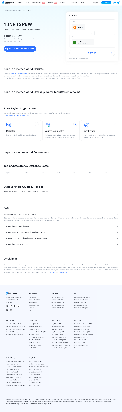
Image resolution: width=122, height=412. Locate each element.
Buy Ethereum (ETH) (57, 326)
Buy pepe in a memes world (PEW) (20, 49)
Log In (95, 3)
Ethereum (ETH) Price (35, 326)
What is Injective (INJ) (35, 372)
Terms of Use (50, 272)
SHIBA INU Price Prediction (14, 366)
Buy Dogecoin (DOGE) (57, 332)
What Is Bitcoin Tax (34, 374)
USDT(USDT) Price (34, 329)
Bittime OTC (32, 297)
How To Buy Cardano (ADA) (59, 348)
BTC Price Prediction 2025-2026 (15, 326)
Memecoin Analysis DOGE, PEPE (15, 361)
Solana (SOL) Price (34, 334)
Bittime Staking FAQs (80, 305)
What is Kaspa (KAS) (35, 382)
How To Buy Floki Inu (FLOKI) (60, 342)
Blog (82, 3)
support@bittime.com (14, 297)
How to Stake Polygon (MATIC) (83, 334)
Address (10, 302)
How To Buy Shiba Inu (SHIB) (60, 337)
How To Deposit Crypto (81, 308)
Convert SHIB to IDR (57, 302)
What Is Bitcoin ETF (80, 340)
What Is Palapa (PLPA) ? (36, 361)
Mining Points (38, 3)
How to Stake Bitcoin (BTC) (82, 332)
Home (6, 11)
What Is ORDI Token (80, 342)
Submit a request (13, 300)
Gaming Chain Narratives (13, 382)
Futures (52, 3)
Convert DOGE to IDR (57, 308)
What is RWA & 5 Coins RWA (14, 377)
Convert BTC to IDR (57, 300)
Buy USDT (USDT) (56, 329)
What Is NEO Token (34, 385)
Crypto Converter (15, 11)
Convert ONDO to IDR (57, 305)
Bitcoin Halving (78, 348)
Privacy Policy (63, 272)
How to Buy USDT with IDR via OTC (16, 329)
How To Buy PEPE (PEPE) (58, 340)
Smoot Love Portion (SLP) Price (38, 332)
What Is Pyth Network (35, 377)
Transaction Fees (34, 305)
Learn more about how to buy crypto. (16, 115)
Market (20, 3)
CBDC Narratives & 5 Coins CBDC (15, 385)
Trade (27, 3)
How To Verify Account (81, 300)
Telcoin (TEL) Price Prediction (14, 334)
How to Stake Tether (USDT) (82, 326)
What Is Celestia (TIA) (81, 345)
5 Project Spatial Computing (14, 374)
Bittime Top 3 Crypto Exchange (15, 324)
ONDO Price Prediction (12, 380)
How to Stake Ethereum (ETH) (83, 324)
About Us (31, 308)
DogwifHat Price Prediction (14, 364)
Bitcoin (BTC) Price (34, 324)
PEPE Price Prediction (12, 369)
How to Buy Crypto (57, 334)
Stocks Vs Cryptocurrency (36, 364)
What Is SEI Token (34, 380)
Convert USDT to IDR (57, 297)
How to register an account (82, 297)
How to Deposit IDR (80, 302)
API (30, 310)
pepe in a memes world (19, 74)
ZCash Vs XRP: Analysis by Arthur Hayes (18, 332)
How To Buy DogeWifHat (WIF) (60, 345)
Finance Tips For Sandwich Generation (40, 366)
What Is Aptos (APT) (35, 369)
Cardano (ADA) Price (35, 345)
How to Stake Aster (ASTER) (82, 329)
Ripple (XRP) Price (34, 348)
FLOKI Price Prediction (12, 372)
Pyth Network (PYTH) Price (37, 337)
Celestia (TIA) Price (34, 342)
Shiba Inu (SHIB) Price (35, 340)
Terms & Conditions (34, 300)
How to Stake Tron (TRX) (81, 337)
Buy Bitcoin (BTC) (56, 324)
